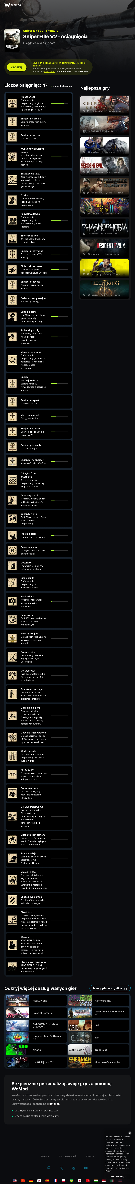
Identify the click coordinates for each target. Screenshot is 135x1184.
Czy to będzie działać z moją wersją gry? (37, 1115)
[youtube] (85, 1168)
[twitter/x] (61, 1168)
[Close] (130, 1133)
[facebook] (73, 1168)
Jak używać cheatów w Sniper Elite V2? (36, 1110)
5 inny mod (49, 71)
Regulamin (45, 1156)
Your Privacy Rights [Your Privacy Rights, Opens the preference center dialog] (118, 1176)
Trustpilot (53, 1103)
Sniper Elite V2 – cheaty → (41, 30)
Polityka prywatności (68, 1156)
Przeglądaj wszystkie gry (110, 988)
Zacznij (16, 67)
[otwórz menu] (129, 5)
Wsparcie (90, 1156)
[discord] (49, 1168)
